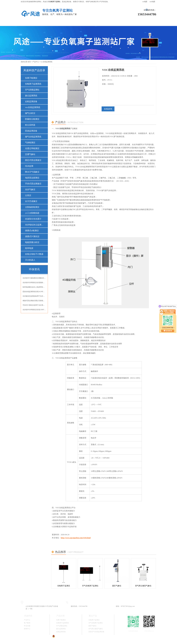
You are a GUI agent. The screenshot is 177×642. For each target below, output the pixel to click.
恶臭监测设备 (31, 131)
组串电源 (29, 248)
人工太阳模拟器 (32, 213)
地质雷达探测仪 (32, 178)
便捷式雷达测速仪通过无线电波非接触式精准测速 (34, 300)
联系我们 (145, 22)
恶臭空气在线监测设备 (96, 632)
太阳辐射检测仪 (32, 207)
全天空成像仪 (31, 201)
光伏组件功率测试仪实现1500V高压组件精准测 (34, 310)
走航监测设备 (31, 101)
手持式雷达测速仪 (33, 184)
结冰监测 (29, 166)
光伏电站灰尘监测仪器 (34, 225)
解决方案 (62, 22)
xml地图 (152, 1)
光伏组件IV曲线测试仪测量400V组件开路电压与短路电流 (34, 278)
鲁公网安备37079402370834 (63, 637)
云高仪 (28, 195)
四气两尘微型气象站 (143, 586)
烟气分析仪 (30, 113)
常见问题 (95, 22)
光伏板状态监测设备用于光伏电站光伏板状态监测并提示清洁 (34, 296)
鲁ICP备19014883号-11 (89, 637)
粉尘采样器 (30, 125)
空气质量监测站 (32, 90)
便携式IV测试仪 (32, 236)
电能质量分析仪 (32, 242)
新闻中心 (112, 22)
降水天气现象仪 (32, 172)
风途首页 (29, 22)
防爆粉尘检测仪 (32, 119)
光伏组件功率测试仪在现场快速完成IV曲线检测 (34, 282)
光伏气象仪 (30, 189)
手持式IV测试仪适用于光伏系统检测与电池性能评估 (34, 305)
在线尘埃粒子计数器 (34, 254)
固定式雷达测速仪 (33, 160)
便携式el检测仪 (32, 230)
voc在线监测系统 (46, 62)
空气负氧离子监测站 (90, 586)
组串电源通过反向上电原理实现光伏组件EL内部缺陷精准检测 (34, 287)
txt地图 (144, 1)
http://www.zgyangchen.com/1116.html (76, 538)
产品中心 (45, 22)
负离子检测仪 (31, 78)
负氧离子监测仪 (63, 586)
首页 (29, 62)
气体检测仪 (30, 142)
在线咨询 (108, 109)
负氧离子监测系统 (33, 84)
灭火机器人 (30, 260)
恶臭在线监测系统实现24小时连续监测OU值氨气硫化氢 (34, 291)
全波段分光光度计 (33, 219)
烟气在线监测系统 (33, 137)
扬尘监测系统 (31, 95)
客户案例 (79, 22)
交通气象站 (30, 154)
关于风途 (129, 22)
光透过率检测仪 (32, 148)
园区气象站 (116, 586)
